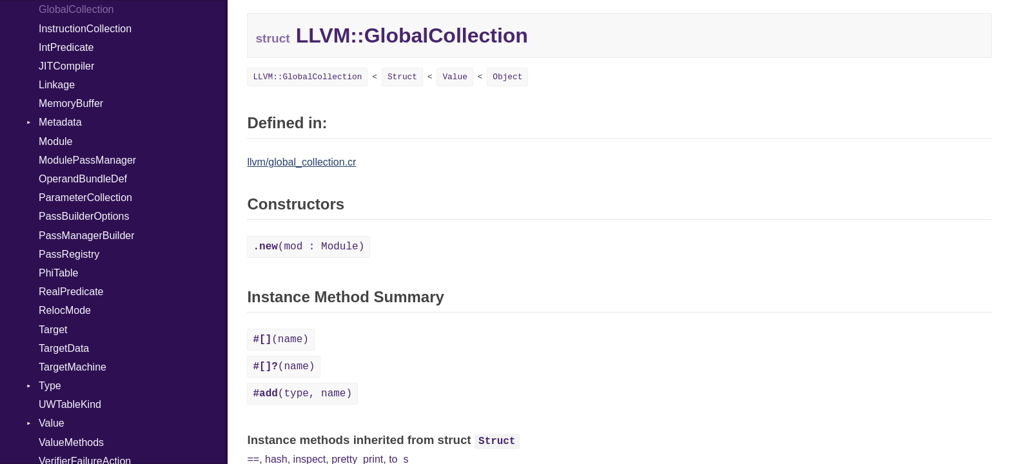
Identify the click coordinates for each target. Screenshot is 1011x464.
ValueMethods (71, 442)
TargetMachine (72, 367)
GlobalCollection (76, 9)
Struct (402, 77)
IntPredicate (66, 47)
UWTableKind (70, 404)
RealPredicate (71, 291)
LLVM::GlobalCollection (307, 77)
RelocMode (65, 310)
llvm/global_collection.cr (301, 162)
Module (55, 141)
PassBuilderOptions (84, 216)
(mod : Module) (308, 247)
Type (50, 385)
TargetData (64, 348)
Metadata (60, 122)
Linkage (57, 84)
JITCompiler (66, 66)
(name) (280, 339)
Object (507, 77)
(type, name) (302, 394)
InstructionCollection (85, 28)
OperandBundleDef (83, 178)
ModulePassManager (87, 160)
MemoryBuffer (71, 103)
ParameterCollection (85, 197)
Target (53, 329)
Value (51, 423)
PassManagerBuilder (87, 235)
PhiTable (58, 272)
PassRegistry (69, 254)
